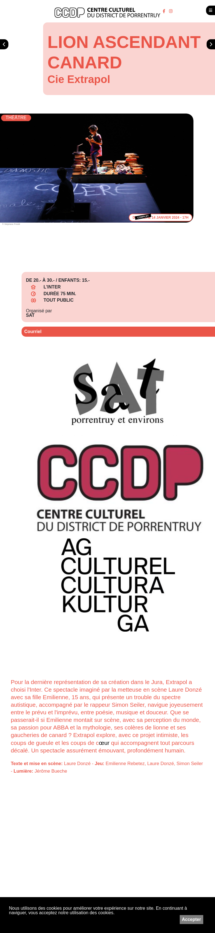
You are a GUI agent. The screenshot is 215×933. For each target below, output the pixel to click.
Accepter (191, 919)
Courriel (32, 331)
